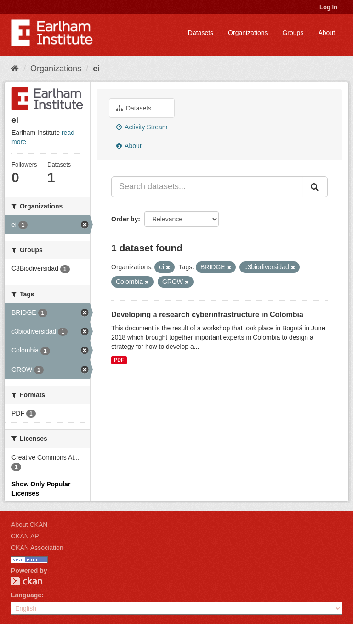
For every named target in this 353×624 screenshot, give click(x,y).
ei (96, 68)
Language (26, 595)
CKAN (26, 581)
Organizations (248, 32)
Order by (124, 219)
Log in (328, 7)
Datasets (200, 32)
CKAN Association (37, 547)
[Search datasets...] (207, 186)
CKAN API (26, 536)
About (326, 32)
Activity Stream (141, 127)
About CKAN (29, 524)
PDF (119, 360)
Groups (292, 32)
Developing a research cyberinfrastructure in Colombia (207, 314)
